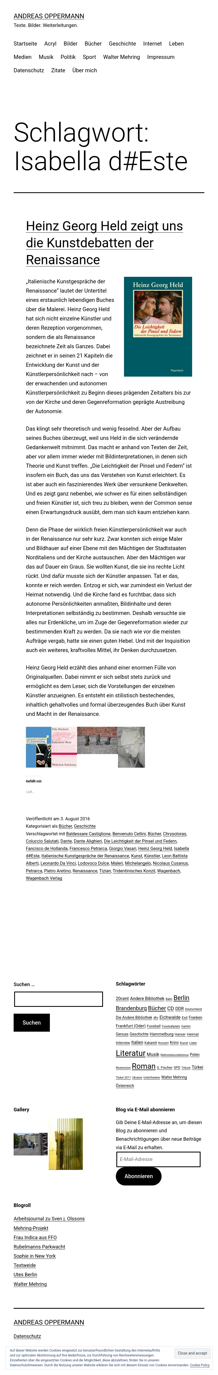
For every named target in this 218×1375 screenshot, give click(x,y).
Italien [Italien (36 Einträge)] (137, 1042)
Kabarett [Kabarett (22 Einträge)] (150, 1043)
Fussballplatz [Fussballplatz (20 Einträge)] (171, 1026)
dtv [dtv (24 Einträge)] (155, 1018)
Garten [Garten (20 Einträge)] (185, 1026)
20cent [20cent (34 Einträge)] (122, 998)
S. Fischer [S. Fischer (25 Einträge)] (164, 1067)
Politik (67, 57)
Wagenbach (168, 870)
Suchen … (24, 984)
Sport (89, 57)
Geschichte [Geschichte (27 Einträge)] (139, 1034)
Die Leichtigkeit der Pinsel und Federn (140, 841)
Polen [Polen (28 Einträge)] (194, 1054)
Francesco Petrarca (88, 848)
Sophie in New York (35, 1256)
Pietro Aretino (57, 870)
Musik (46, 57)
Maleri (117, 863)
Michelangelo (138, 863)
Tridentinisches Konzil (134, 870)
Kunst (136, 855)
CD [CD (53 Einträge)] (170, 1008)
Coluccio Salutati (42, 841)
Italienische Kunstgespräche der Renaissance (85, 855)
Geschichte (122, 43)
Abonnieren (139, 1176)
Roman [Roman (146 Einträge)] (144, 1066)
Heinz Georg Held (155, 848)
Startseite (25, 43)
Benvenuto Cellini (129, 833)
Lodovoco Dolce (93, 863)
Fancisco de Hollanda (47, 848)
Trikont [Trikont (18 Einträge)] (185, 1068)
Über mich (84, 70)
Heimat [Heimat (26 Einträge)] (193, 1034)
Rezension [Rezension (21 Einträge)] (123, 1068)
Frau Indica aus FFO (35, 1237)
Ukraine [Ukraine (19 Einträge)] (137, 1077)
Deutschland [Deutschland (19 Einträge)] (193, 1009)
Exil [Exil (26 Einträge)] (184, 1017)
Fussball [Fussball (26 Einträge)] (154, 1026)
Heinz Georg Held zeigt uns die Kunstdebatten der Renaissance (104, 243)
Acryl (50, 43)
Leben (176, 43)
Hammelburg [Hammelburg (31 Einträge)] (162, 1034)
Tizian (105, 870)
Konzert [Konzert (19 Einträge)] (163, 1043)
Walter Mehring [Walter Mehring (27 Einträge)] (174, 1077)
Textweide (25, 1265)
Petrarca (34, 870)
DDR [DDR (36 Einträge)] (179, 1008)
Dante (66, 841)
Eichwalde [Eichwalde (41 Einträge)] (169, 1017)
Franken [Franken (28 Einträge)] (195, 1017)
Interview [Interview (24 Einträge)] (123, 1043)
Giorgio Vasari (122, 848)
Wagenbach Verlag (44, 878)
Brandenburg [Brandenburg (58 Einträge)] (131, 1008)
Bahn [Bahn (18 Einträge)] (169, 999)
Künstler (152, 855)
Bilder (71, 43)
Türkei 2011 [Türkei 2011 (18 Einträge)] (123, 1077)
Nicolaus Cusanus (170, 863)
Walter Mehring (121, 57)
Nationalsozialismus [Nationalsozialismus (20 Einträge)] (175, 1055)
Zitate (58, 70)
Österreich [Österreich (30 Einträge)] (125, 1085)
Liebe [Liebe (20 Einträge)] (193, 1043)
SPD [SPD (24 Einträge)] (177, 1067)
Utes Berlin (25, 1274)
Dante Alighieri (88, 841)
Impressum (161, 57)
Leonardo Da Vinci (58, 863)
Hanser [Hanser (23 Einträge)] (180, 1034)
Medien (23, 57)
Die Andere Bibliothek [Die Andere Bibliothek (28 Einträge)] (134, 1017)
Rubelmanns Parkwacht (39, 1247)
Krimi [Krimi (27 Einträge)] (174, 1042)
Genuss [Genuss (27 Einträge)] (122, 1034)
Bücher (93, 43)
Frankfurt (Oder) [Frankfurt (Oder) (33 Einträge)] (131, 1025)
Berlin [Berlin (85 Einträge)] (181, 998)
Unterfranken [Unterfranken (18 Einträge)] (151, 1077)
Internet (152, 43)
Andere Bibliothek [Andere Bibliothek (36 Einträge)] (147, 998)
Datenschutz (29, 70)
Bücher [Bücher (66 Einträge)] (157, 1008)
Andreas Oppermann (49, 16)
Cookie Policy (200, 1365)
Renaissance (84, 870)
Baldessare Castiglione (88, 833)
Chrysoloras (174, 833)
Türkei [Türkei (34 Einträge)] (197, 1067)
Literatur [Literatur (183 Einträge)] (131, 1053)
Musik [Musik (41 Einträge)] (153, 1054)
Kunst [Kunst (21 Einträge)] (184, 1043)
